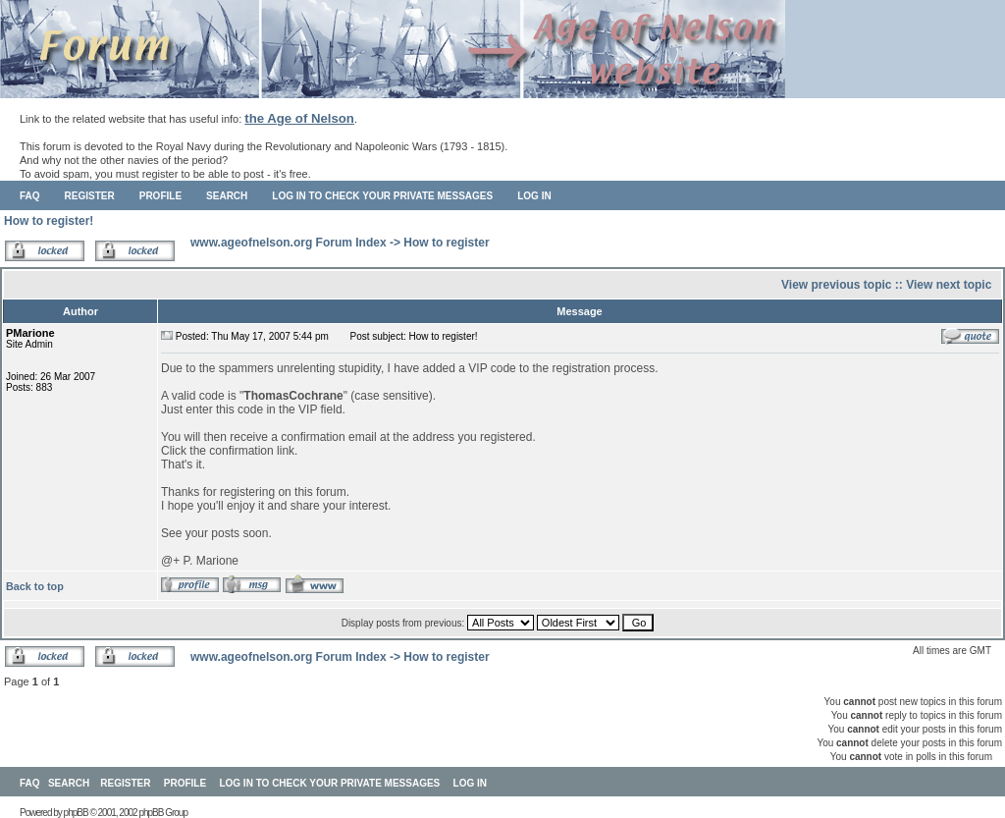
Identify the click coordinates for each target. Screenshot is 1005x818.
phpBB (76, 812)
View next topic (948, 285)
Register (90, 196)
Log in (534, 196)
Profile (160, 196)
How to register (446, 242)
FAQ (30, 196)
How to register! (48, 221)
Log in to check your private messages (382, 196)
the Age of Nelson (299, 118)
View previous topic (836, 285)
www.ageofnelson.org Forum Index (288, 242)
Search (226, 196)
